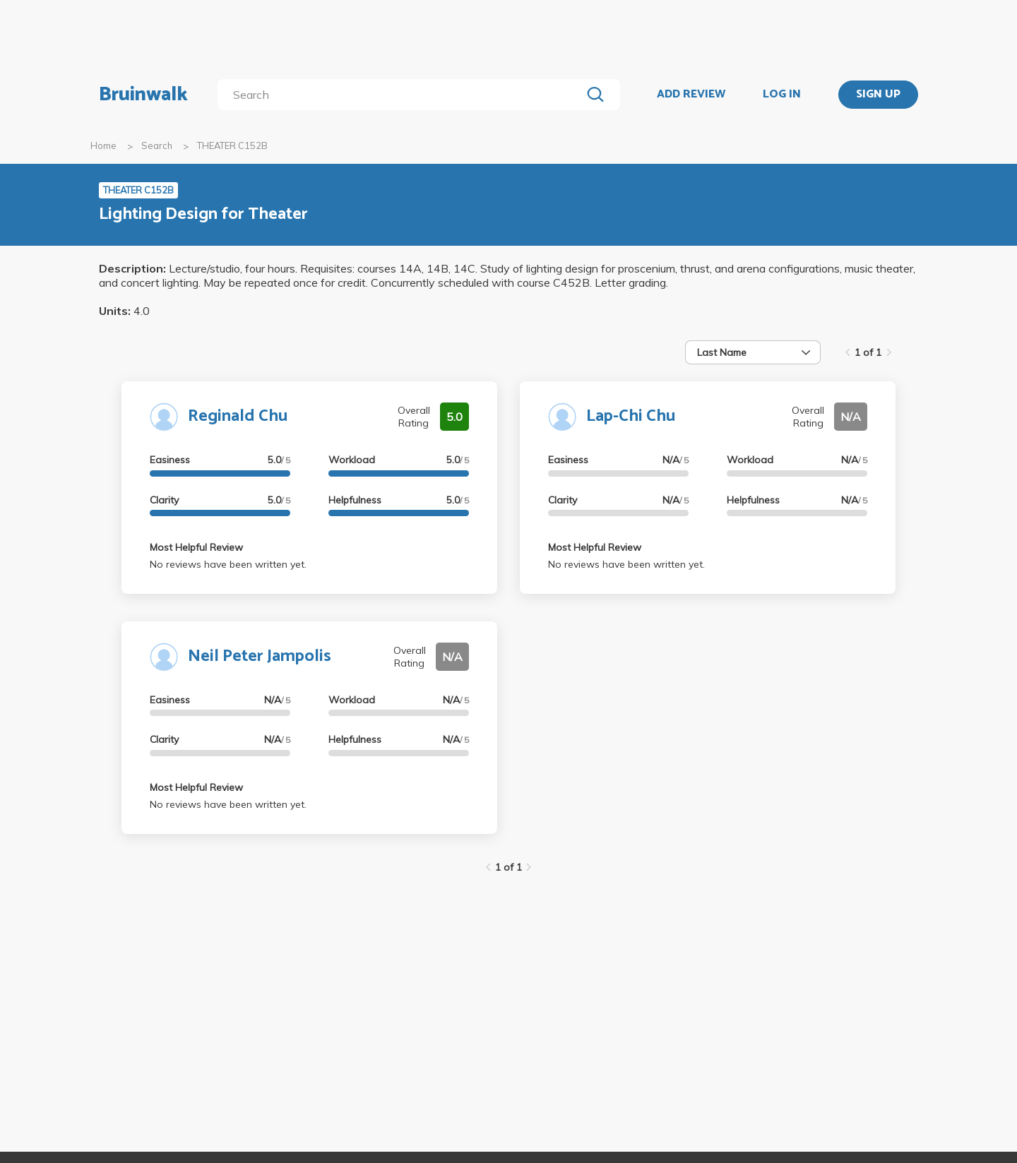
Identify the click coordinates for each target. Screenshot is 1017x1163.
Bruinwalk (143, 94)
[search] (402, 94)
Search (156, 145)
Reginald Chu (237, 416)
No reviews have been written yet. (228, 564)
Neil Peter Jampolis (259, 656)
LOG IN (782, 94)
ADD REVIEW (691, 94)
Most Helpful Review (196, 547)
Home (103, 145)
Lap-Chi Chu (630, 416)
